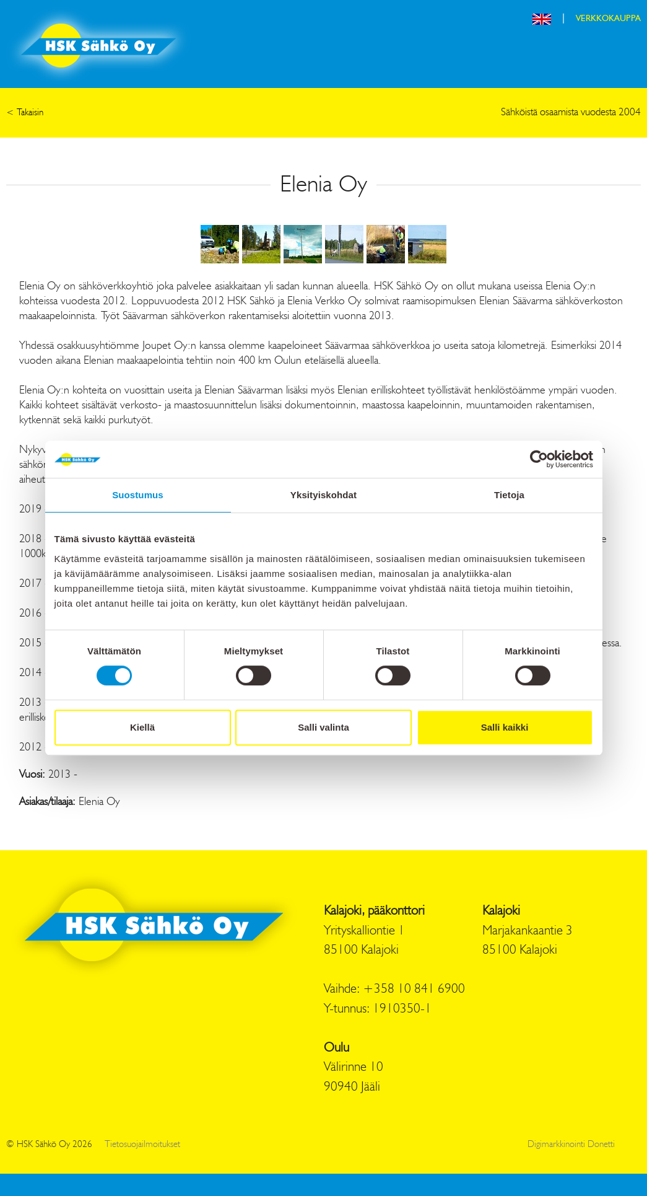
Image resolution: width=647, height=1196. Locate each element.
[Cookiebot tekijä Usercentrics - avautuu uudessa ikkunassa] (539, 459)
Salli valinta (323, 727)
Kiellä (142, 727)
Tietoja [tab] (509, 495)
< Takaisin (24, 113)
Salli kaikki (505, 727)
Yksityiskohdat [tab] (323, 495)
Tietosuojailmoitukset (142, 1145)
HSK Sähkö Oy (98, 45)
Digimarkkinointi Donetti (571, 1145)
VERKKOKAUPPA (608, 18)
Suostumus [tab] (137, 495)
